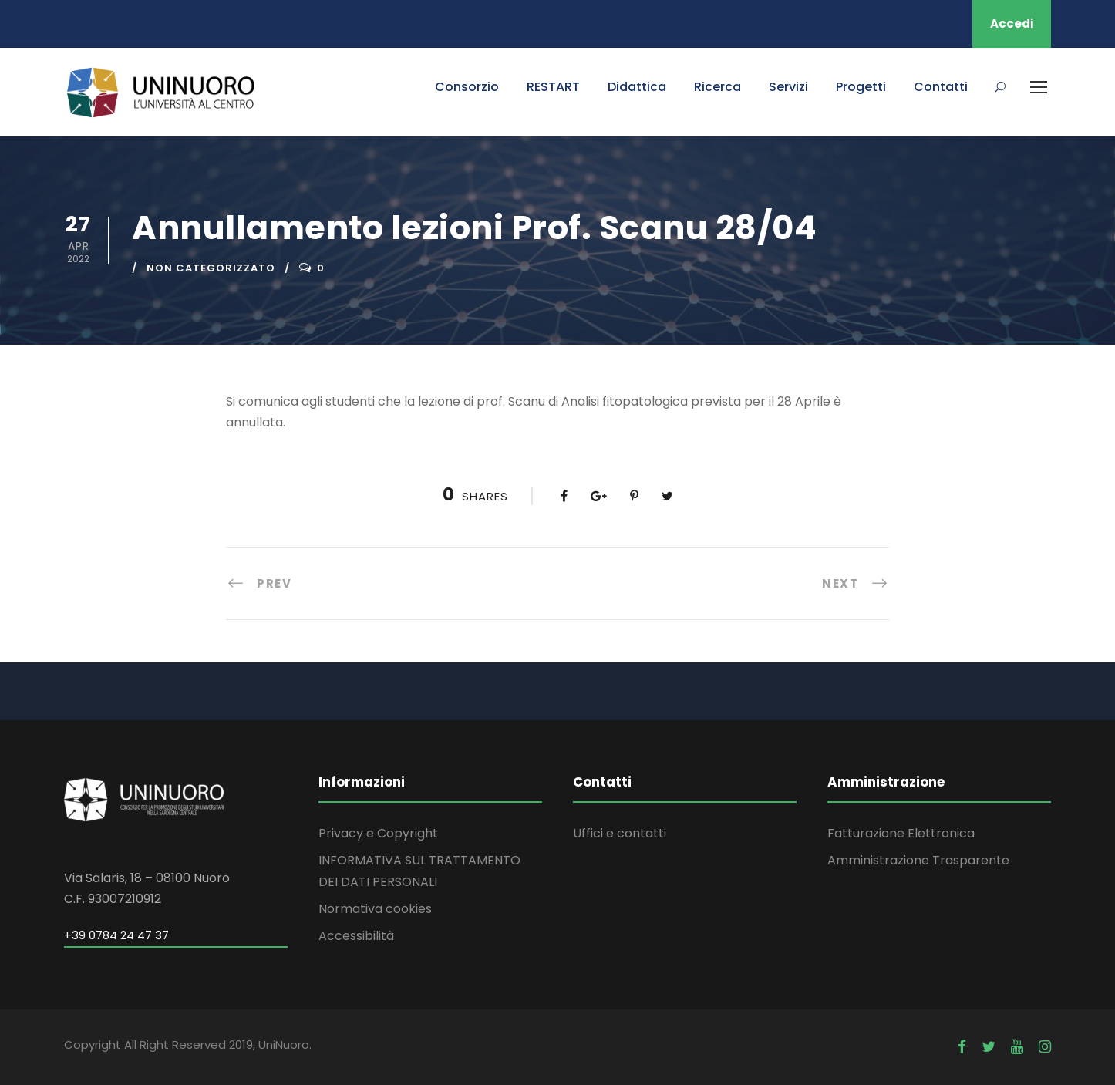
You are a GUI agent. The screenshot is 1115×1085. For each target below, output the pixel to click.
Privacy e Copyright (378, 833)
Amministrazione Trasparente (918, 860)
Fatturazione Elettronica (901, 833)
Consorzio (467, 87)
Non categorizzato (211, 268)
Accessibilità (356, 936)
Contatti (941, 87)
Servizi (788, 87)
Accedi (1011, 23)
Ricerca (717, 87)
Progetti (861, 87)
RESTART (553, 87)
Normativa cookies (375, 909)
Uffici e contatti (619, 833)
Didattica (637, 87)
